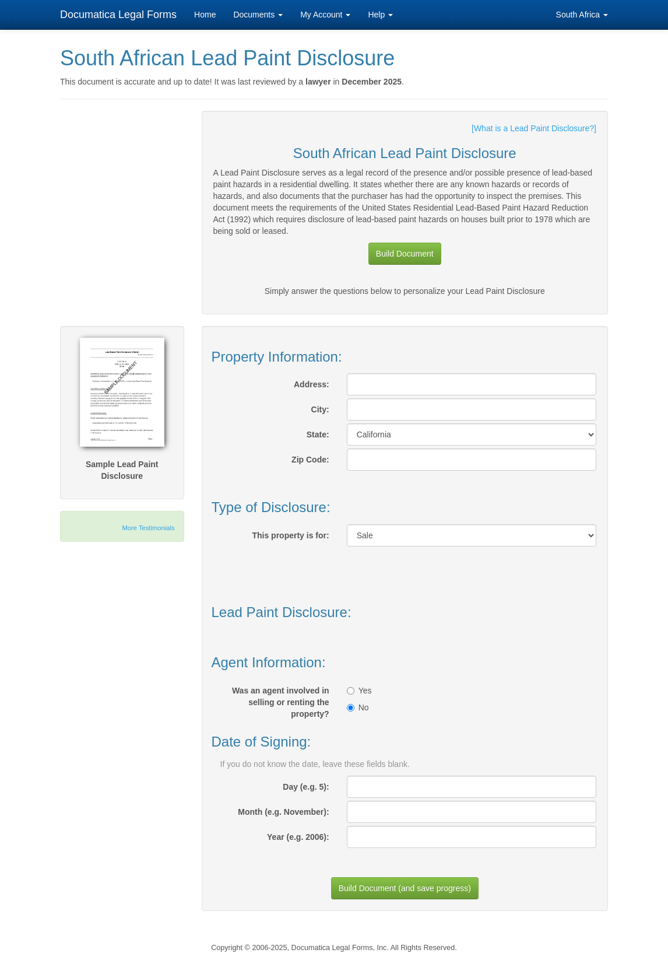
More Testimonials (148, 527)
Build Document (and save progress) (405, 888)
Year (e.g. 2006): (298, 837)
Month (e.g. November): (283, 812)
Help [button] (380, 14)
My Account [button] (325, 14)
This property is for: (290, 535)
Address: (311, 384)
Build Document (405, 253)
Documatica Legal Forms (118, 14)
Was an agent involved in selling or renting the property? (280, 702)
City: (320, 409)
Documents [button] (258, 14)
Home (205, 14)
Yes (359, 690)
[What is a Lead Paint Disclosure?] (534, 128)
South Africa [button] (582, 14)
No (358, 707)
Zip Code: (310, 459)
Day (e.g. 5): (306, 786)
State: (318, 434)
